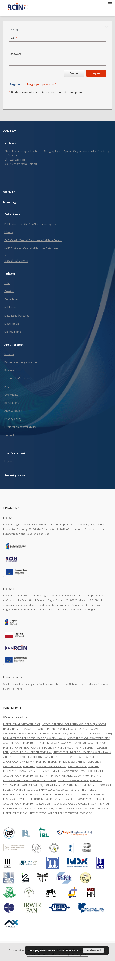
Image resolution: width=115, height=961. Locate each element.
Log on (96, 73)
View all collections (16, 260)
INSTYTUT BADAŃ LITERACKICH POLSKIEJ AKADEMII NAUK (44, 728)
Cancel (74, 73)
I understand (93, 950)
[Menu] (110, 3)
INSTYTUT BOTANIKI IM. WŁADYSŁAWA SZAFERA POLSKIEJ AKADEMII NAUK (65, 742)
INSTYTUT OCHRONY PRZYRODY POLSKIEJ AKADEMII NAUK (56, 775)
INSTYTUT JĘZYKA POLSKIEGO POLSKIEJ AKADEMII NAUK (55, 766)
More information (68, 950)
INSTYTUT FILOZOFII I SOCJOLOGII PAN (26, 757)
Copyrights (11, 394)
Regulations (11, 403)
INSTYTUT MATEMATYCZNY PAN (21, 724)
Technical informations (18, 378)
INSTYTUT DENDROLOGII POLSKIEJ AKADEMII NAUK (82, 752)
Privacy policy (12, 419)
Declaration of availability (20, 427)
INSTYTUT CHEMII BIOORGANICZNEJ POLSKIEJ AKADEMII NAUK (38, 747)
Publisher (10, 307)
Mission (9, 354)
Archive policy (13, 411)
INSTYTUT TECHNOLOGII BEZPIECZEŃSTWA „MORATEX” (61, 813)
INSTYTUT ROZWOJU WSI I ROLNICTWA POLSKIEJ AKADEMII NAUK (60, 803)
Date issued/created (16, 315)
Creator (9, 291)
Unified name (12, 332)
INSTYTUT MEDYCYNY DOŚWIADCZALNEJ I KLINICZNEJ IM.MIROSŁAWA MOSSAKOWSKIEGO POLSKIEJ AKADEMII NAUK (53, 771)
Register (15, 84)
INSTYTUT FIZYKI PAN (15, 813)
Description (11, 323)
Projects (9, 370)
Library (8, 232)
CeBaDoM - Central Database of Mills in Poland (33, 240)
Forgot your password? (41, 84)
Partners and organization (20, 362)
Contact (9, 435)
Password (16, 54)
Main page (10, 202)
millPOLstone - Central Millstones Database (31, 248)
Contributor (11, 299)
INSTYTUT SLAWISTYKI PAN (73, 780)
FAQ (7, 386)
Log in (8, 461)
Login (13, 38)
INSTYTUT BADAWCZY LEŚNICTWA (47, 733)
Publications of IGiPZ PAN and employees (30, 224)
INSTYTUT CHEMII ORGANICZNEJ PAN (31, 752)
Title (7, 283)
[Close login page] (106, 27)
